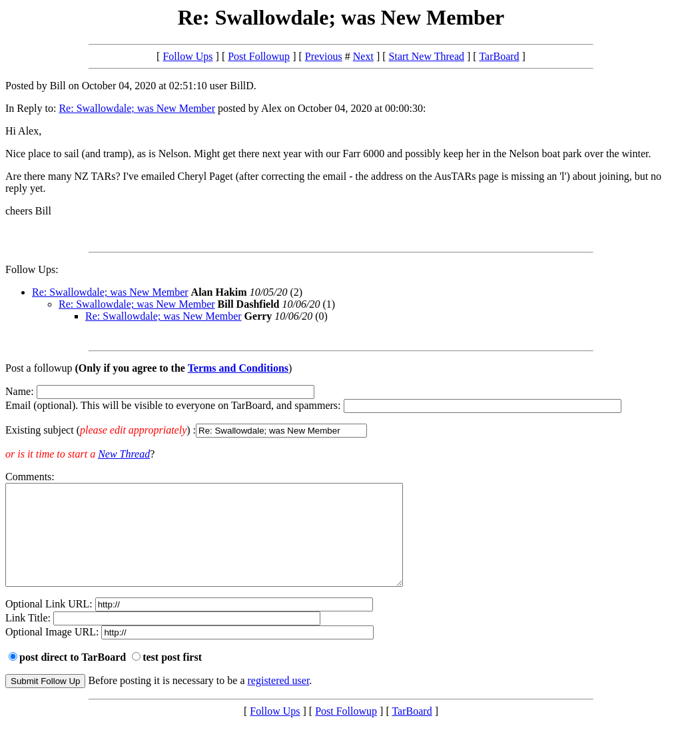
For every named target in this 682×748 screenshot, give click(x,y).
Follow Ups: (32, 269)
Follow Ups (187, 56)
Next (363, 56)
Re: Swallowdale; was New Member (137, 108)
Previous (323, 56)
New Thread (124, 454)
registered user (279, 700)
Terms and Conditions (238, 368)
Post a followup (38, 368)
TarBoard (499, 56)
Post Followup (259, 56)
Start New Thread (426, 56)
